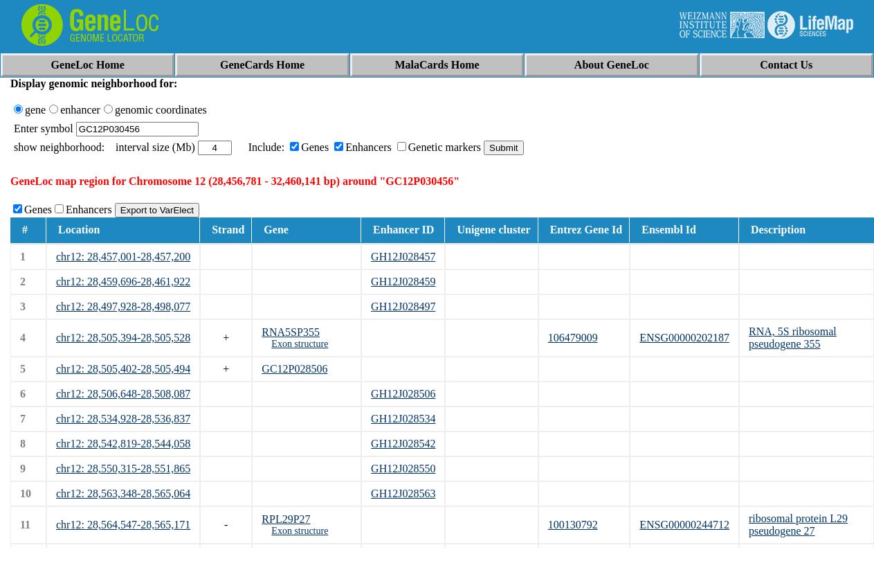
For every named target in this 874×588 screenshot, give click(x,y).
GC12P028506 (294, 369)
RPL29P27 (286, 519)
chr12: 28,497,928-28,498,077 (123, 306)
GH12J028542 (403, 443)
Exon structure (299, 344)
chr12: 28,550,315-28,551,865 (123, 468)
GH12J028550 (403, 468)
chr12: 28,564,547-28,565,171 (123, 525)
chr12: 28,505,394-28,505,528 (123, 338)
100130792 (573, 525)
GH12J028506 (403, 394)
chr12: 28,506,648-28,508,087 (123, 394)
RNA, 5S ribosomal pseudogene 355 (793, 338)
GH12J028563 (403, 493)
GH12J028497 (403, 306)
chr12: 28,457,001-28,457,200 (123, 256)
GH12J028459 (403, 281)
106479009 (573, 338)
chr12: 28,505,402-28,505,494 (123, 369)
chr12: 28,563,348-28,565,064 (123, 493)
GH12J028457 (403, 256)
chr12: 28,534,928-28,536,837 (123, 419)
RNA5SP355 (291, 332)
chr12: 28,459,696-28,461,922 (123, 281)
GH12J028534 (403, 419)
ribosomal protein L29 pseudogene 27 (798, 525)
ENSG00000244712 (684, 525)
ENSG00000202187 (684, 338)
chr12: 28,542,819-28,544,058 (123, 443)
